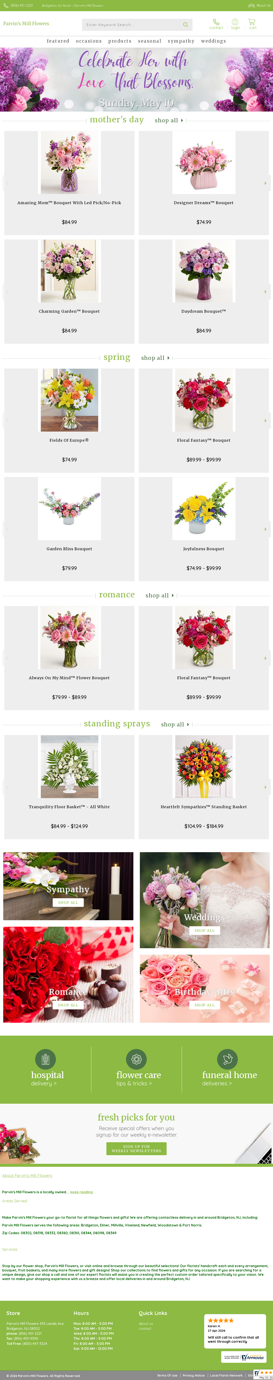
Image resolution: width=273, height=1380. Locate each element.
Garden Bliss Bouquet (69, 548)
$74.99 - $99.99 (204, 568)
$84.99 (69, 222)
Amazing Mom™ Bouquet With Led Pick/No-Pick (69, 202)
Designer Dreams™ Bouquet (204, 202)
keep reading (81, 1192)
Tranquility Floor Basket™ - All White (69, 806)
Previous (6, 183)
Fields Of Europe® (69, 440)
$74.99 (204, 222)
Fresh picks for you (136, 1125)
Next (266, 183)
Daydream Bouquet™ (203, 311)
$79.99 (69, 568)
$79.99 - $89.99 (69, 697)
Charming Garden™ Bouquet (69, 311)
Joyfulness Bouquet (203, 548)
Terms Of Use (167, 1375)
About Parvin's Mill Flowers (27, 1175)
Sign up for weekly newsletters (136, 1148)
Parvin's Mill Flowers (26, 23)
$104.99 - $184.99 (204, 826)
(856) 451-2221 (22, 5)
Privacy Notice (194, 1375)
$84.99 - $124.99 (69, 826)
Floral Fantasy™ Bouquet (204, 440)
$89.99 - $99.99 (204, 459)
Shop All (166, 120)
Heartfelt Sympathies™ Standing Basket (204, 806)
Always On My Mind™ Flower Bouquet (69, 677)
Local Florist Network (226, 1375)
